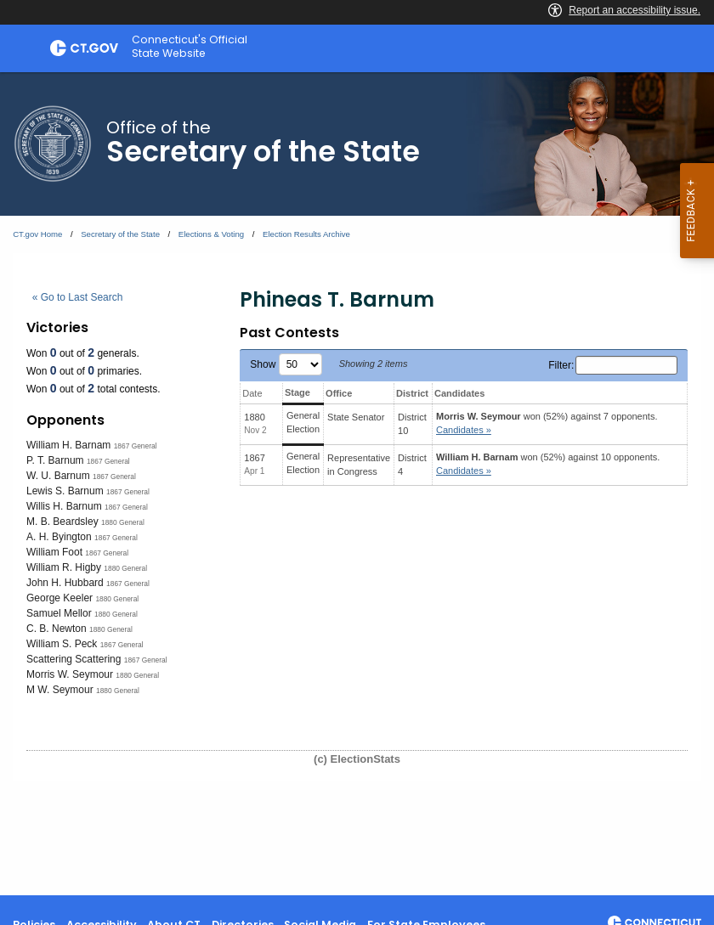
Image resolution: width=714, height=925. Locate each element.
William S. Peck (61, 644)
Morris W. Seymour (69, 674)
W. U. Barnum (58, 476)
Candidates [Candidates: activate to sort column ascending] (459, 393)
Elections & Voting (211, 234)
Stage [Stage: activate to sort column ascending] (297, 392)
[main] (357, 483)
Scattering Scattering (73, 659)
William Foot (54, 552)
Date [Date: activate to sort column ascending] (252, 393)
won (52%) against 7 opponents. (546, 423)
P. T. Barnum (55, 460)
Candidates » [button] (463, 430)
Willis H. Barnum (64, 506)
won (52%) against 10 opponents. (548, 464)
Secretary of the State (120, 234)
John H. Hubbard (65, 583)
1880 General (122, 522)
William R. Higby (63, 567)
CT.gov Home (37, 234)
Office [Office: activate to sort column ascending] (339, 393)
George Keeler (59, 598)
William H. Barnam (68, 445)
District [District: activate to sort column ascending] (412, 393)
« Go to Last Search (77, 297)
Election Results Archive (306, 234)
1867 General (135, 446)
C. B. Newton (56, 629)
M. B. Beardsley (62, 521)
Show (285, 364)
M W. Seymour (60, 690)
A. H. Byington (59, 537)
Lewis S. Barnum (65, 491)
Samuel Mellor (59, 613)
